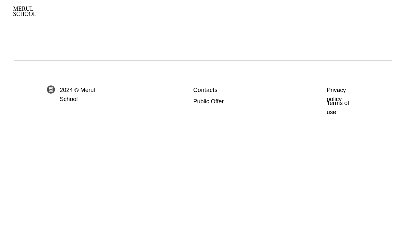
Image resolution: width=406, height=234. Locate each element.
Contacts (205, 90)
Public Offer (208, 101)
